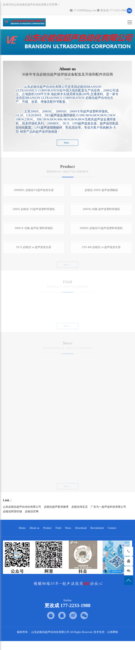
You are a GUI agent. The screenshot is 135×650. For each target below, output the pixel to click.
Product (47, 528)
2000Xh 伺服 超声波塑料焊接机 (101, 210)
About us (34, 528)
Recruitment (97, 528)
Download (80, 528)
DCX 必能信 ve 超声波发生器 (33, 248)
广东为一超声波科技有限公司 (108, 506)
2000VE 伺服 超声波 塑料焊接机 (34, 229)
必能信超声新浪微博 (56, 506)
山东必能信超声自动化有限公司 (22, 506)
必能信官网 (32, 511)
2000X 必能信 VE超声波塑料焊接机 (34, 210)
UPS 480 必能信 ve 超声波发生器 (101, 248)
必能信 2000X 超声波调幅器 (101, 191)
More (67, 142)
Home (22, 528)
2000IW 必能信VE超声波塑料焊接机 (101, 229)
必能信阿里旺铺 (12, 511)
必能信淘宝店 (79, 506)
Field (58, 528)
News (68, 528)
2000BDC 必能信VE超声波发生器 (34, 191)
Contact (112, 528)
